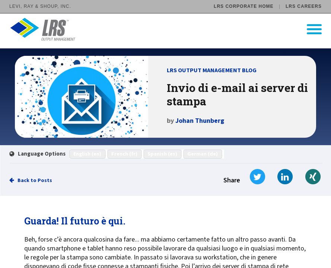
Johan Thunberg (199, 120)
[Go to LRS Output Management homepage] (170, 29)
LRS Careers (304, 6)
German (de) (202, 154)
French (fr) (124, 154)
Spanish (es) (162, 154)
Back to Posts (34, 180)
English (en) (87, 154)
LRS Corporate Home (243, 6)
